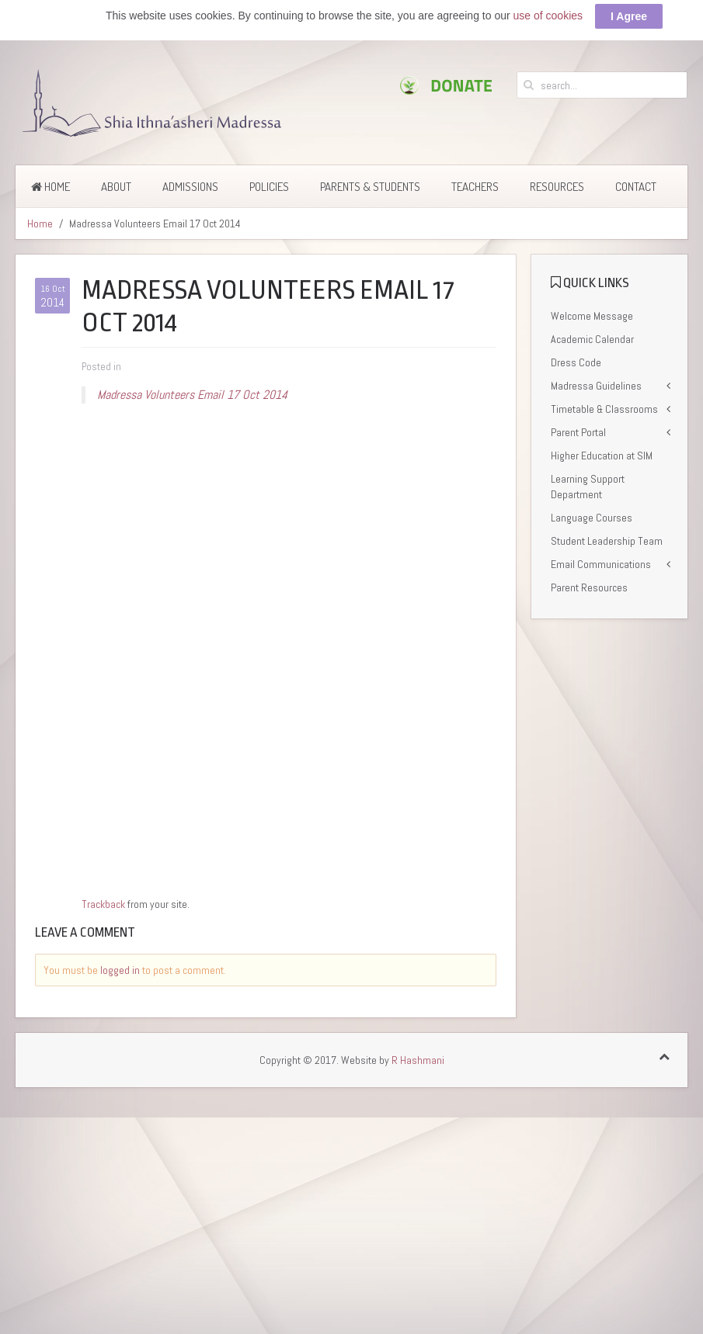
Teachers (475, 186)
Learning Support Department (588, 486)
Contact (635, 186)
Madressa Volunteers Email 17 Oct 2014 (192, 394)
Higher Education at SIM (602, 456)
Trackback (103, 904)
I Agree (629, 16)
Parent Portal (578, 432)
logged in (120, 970)
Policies (269, 186)
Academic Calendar (592, 339)
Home (50, 186)
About (116, 186)
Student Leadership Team (607, 541)
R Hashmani (418, 1060)
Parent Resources (589, 587)
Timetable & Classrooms (604, 409)
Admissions (190, 186)
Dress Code (576, 362)
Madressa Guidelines (596, 386)
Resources (557, 186)
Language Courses (591, 518)
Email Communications (601, 564)
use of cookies (548, 15)
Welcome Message (592, 316)
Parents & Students (370, 186)
